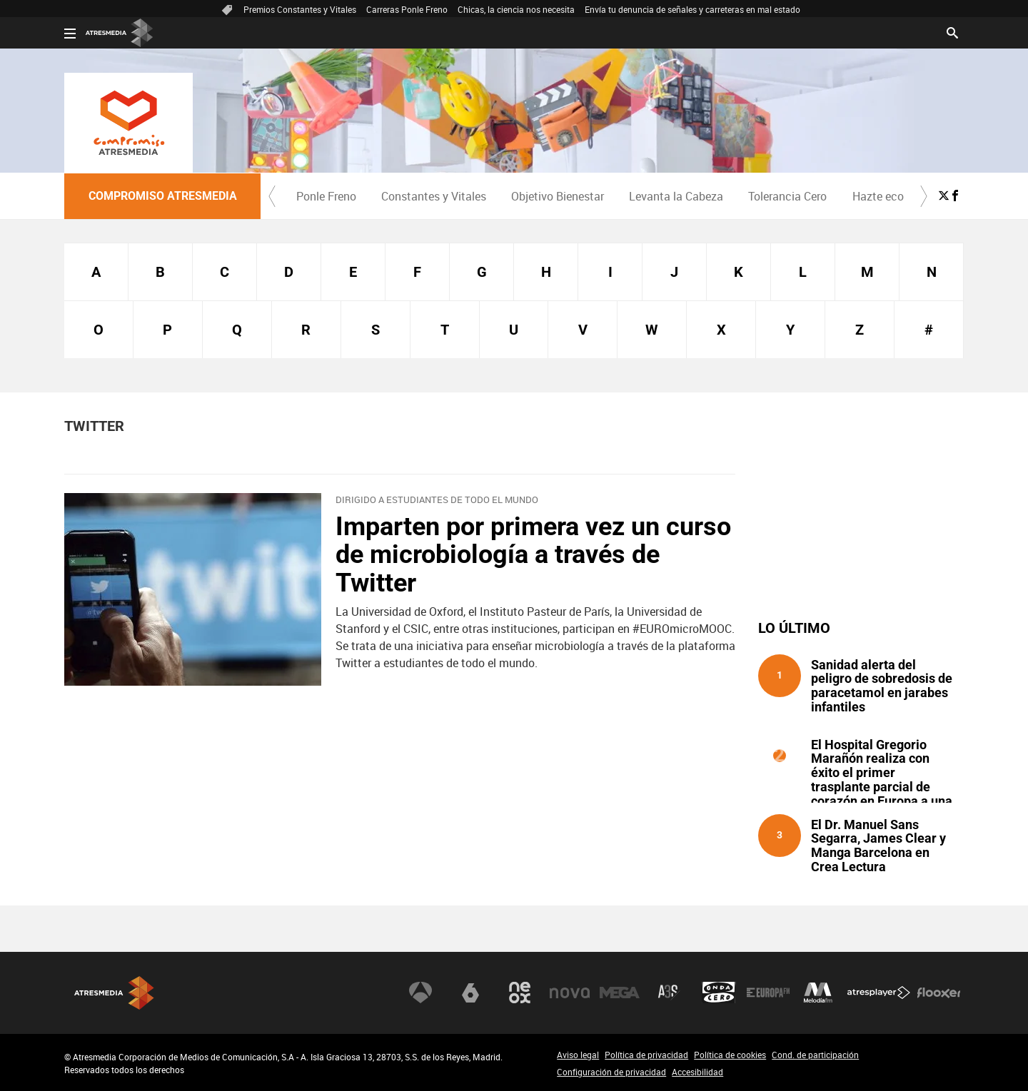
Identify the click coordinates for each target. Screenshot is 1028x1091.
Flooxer (938, 992)
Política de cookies (730, 1054)
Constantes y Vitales (433, 196)
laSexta (470, 992)
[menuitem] (325, 196)
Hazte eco (878, 196)
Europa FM (768, 992)
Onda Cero (718, 992)
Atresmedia (114, 993)
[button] (272, 196)
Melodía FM (818, 992)
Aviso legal (578, 1054)
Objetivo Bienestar (557, 196)
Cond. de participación (815, 1054)
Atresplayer (879, 992)
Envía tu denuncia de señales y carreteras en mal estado (692, 9)
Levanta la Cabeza (676, 196)
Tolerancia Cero (787, 196)
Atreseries (668, 992)
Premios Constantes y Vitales (299, 9)
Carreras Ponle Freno (407, 9)
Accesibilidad (697, 1071)
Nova (569, 992)
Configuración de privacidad (611, 1071)
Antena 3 (420, 992)
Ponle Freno (326, 196)
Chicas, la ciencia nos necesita (516, 9)
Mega (619, 992)
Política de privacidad (646, 1054)
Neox (519, 992)
